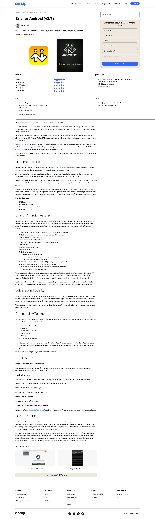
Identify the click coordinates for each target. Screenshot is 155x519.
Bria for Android (20, 144)
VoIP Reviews (33, 12)
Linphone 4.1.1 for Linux (35, 469)
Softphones (44, 12)
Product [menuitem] (87, 4)
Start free (135, 4)
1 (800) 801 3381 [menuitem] (75, 4)
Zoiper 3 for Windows (77, 469)
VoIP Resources (21, 12)
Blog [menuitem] (125, 4)
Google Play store (60, 168)
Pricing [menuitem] (96, 4)
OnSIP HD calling (65, 180)
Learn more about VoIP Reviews (56, 475)
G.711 (38, 147)
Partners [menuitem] (117, 4)
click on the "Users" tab (36, 410)
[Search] (120, 15)
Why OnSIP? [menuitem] (106, 4)
